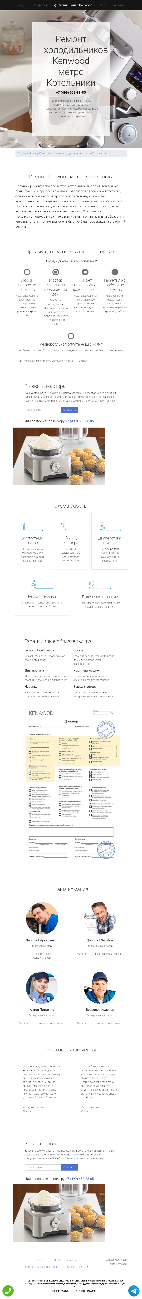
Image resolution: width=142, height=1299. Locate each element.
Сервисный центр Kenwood (34, 153)
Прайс (102, 5)
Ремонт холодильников (67, 153)
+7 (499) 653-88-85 (71, 92)
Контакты (118, 5)
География (40, 5)
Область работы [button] (76, 1266)
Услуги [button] (22, 5)
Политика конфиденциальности (41, 1266)
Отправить (70, 409)
